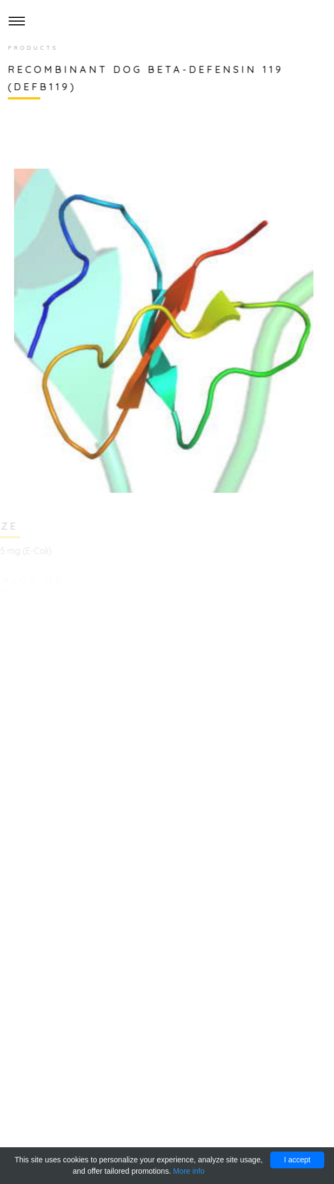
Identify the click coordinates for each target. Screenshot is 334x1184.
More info (188, 1171)
